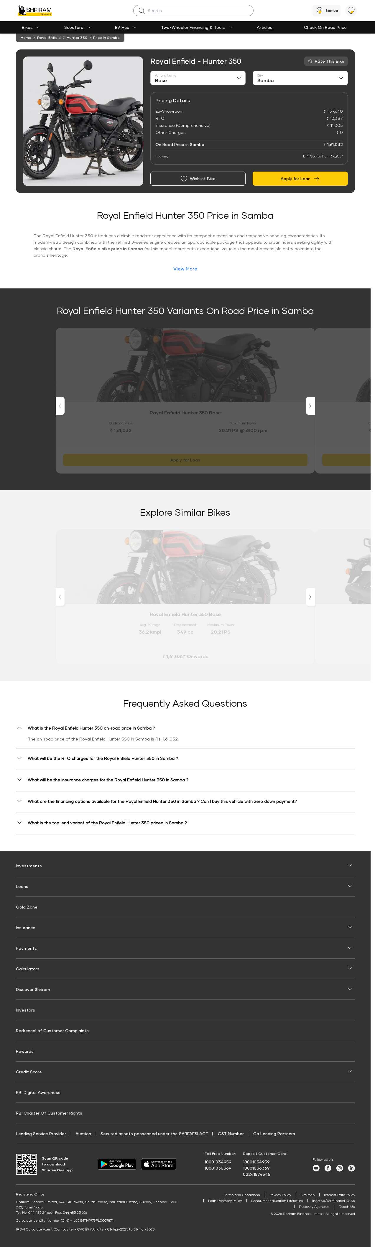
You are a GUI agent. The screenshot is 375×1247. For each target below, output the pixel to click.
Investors (25, 1009)
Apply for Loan (300, 178)
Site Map (305, 1195)
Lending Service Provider (41, 1133)
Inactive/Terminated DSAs (333, 1201)
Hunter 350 (77, 37)
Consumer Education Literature (275, 1201)
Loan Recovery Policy (222, 1201)
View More (185, 268)
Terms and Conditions (238, 1195)
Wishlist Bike (198, 178)
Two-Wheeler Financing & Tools (193, 27)
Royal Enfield (49, 37)
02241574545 (256, 1174)
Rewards (25, 1051)
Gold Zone (26, 906)
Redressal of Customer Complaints (52, 1030)
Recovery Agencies (314, 1207)
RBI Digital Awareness (38, 1092)
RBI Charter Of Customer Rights (49, 1112)
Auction (83, 1133)
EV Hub (122, 27)
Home (26, 37)
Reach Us (347, 1207)
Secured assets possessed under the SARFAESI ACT (154, 1133)
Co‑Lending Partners (274, 1133)
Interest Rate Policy (339, 1195)
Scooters (73, 27)
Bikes (27, 27)
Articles (264, 27)
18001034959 (218, 1161)
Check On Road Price (325, 27)
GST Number (231, 1133)
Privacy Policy (277, 1195)
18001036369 (218, 1167)
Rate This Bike (329, 61)
